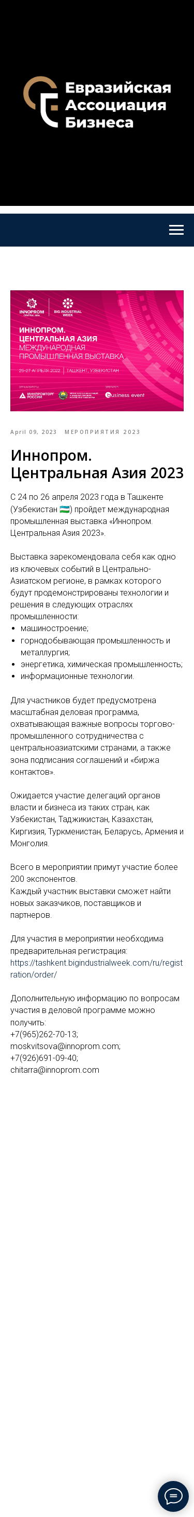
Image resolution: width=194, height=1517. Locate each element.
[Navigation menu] (176, 230)
